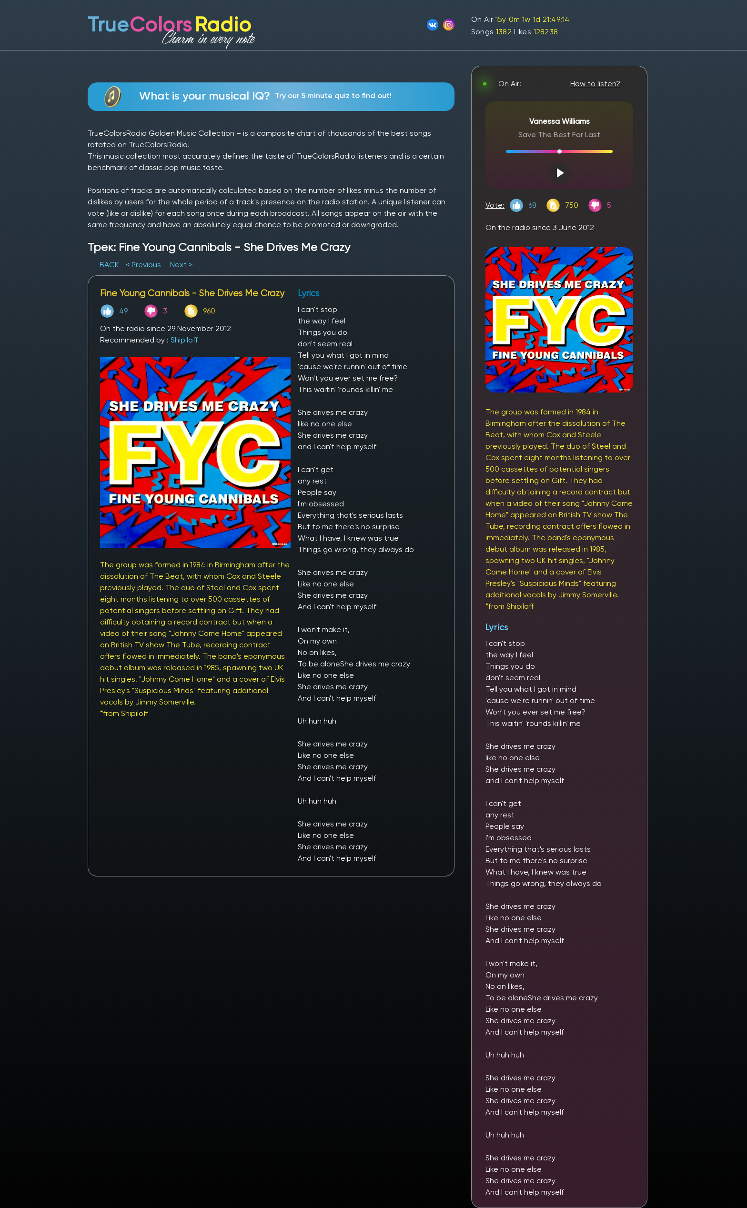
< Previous (143, 264)
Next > (181, 264)
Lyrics (496, 627)
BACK (110, 264)
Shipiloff (184, 339)
